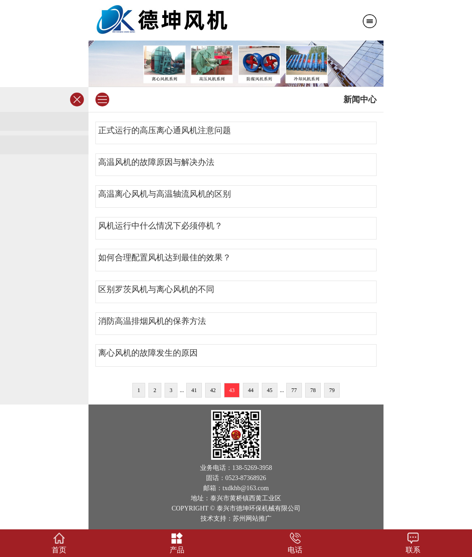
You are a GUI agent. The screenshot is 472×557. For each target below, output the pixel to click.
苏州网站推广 (252, 518)
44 (251, 390)
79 (332, 390)
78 (313, 390)
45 (269, 390)
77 (294, 390)
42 (213, 390)
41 (194, 390)
